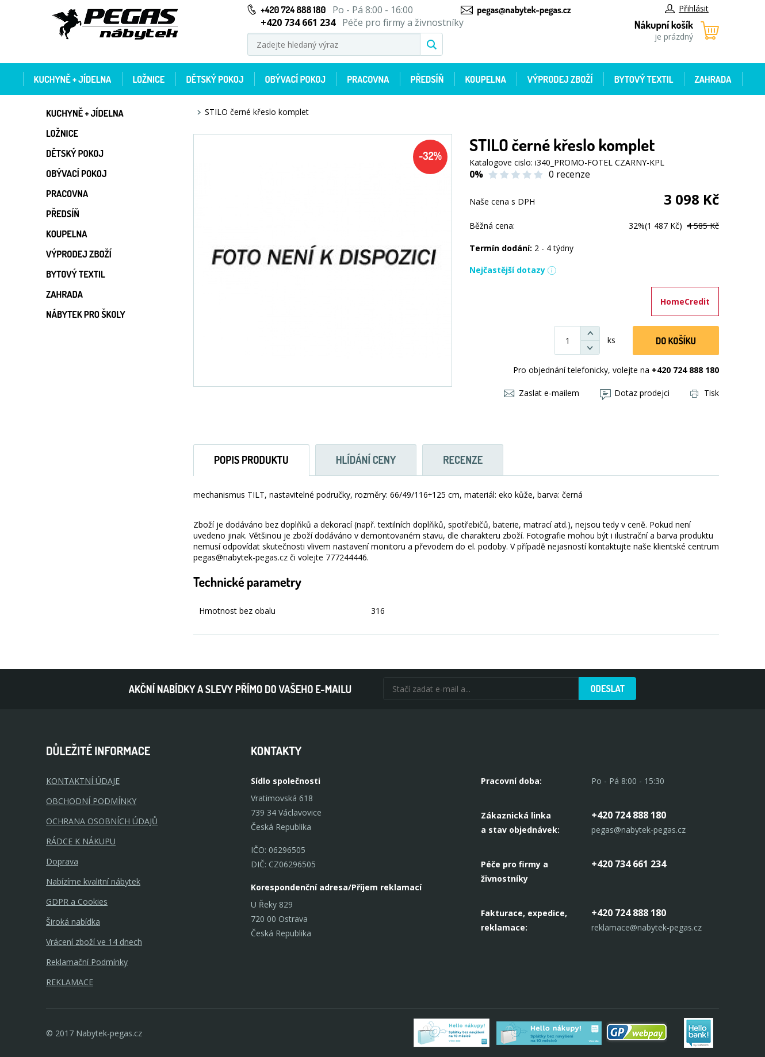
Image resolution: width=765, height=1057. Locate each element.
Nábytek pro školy (85, 314)
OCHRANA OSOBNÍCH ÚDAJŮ (102, 821)
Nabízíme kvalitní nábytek (93, 881)
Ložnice (148, 79)
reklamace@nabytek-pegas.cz (646, 927)
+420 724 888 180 (293, 10)
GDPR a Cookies (77, 901)
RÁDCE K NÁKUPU (81, 841)
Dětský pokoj (214, 79)
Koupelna (485, 79)
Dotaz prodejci (635, 392)
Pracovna (368, 79)
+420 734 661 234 (628, 864)
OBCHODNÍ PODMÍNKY (91, 800)
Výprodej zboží (560, 79)
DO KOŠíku (676, 341)
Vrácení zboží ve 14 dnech (94, 941)
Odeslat (607, 688)
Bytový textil (644, 79)
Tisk (704, 392)
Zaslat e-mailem (541, 392)
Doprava (62, 861)
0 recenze (569, 174)
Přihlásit (687, 8)
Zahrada (713, 79)
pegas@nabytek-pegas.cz (524, 10)
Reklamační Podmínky (87, 961)
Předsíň (426, 79)
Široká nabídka (73, 921)
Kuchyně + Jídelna (73, 79)
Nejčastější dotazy (513, 269)
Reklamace (69, 982)
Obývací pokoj (295, 79)
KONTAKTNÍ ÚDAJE (83, 780)
